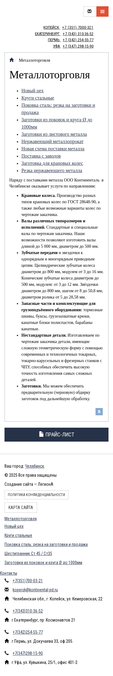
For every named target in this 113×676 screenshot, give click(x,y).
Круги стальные (37, 97)
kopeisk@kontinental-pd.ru (35, 589)
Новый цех (32, 90)
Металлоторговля (21, 518)
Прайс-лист (56, 434)
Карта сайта (20, 507)
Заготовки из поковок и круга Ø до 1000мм (43, 562)
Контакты (8, 573)
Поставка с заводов (41, 155)
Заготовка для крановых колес (52, 163)
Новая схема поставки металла (52, 148)
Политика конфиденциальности (36, 495)
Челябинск (34, 466)
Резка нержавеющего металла (51, 170)
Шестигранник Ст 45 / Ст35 (28, 553)
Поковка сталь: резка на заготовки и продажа (46, 544)
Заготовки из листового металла (54, 134)
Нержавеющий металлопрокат (52, 141)
